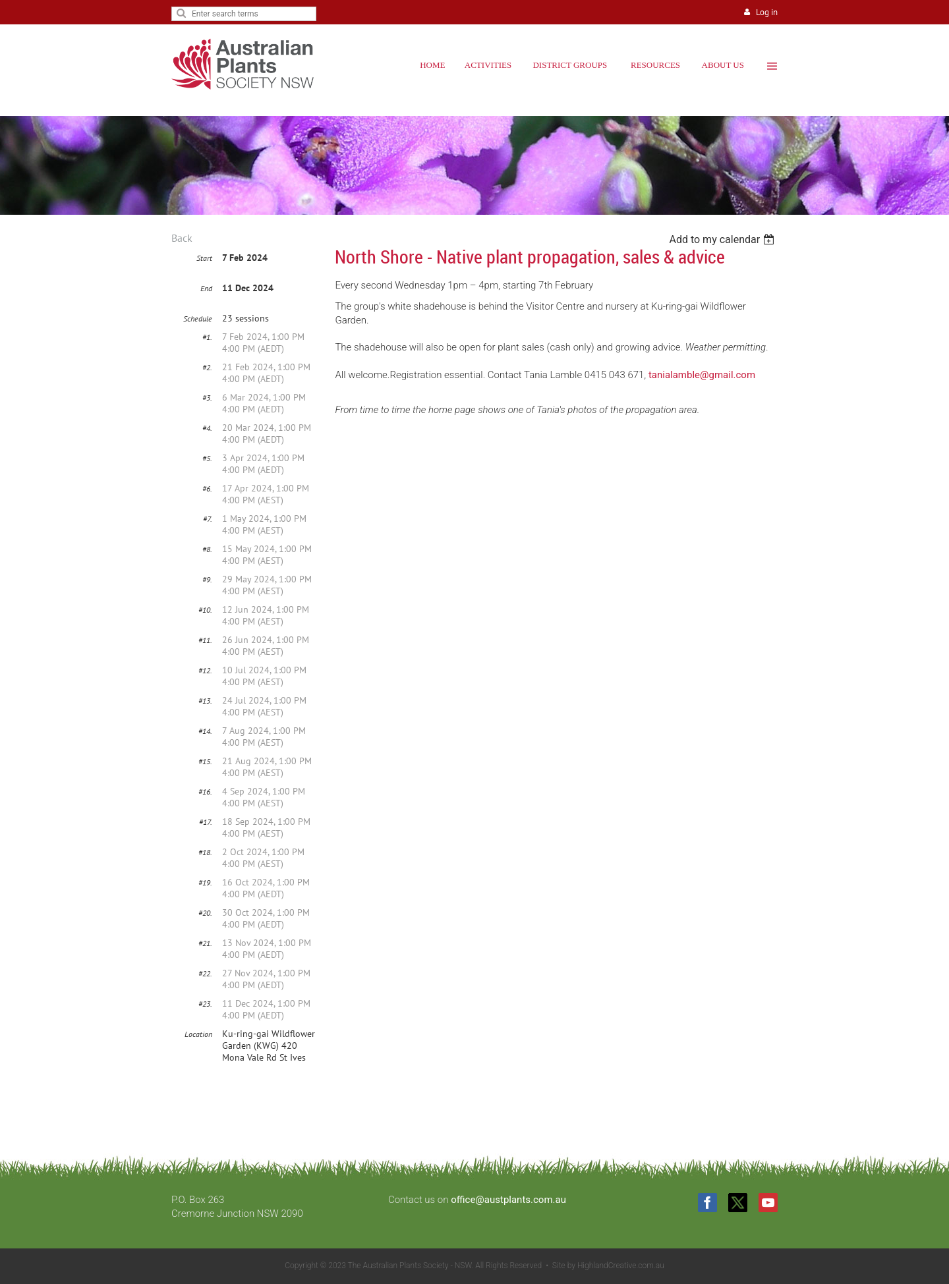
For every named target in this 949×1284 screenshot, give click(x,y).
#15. (205, 761)
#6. (207, 488)
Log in (767, 12)
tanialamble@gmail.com (701, 375)
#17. (205, 822)
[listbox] (723, 239)
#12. (205, 670)
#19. (205, 882)
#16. (205, 791)
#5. (207, 458)
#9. (207, 579)
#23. (205, 1004)
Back (181, 237)
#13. (205, 701)
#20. (205, 913)
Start (204, 258)
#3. (207, 398)
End (206, 288)
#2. (207, 367)
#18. (205, 852)
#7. (207, 519)
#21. (205, 943)
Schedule (197, 318)
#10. (205, 610)
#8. (207, 549)
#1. (207, 337)
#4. (207, 428)
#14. (205, 731)
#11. (205, 640)
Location (198, 1034)
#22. (205, 973)
